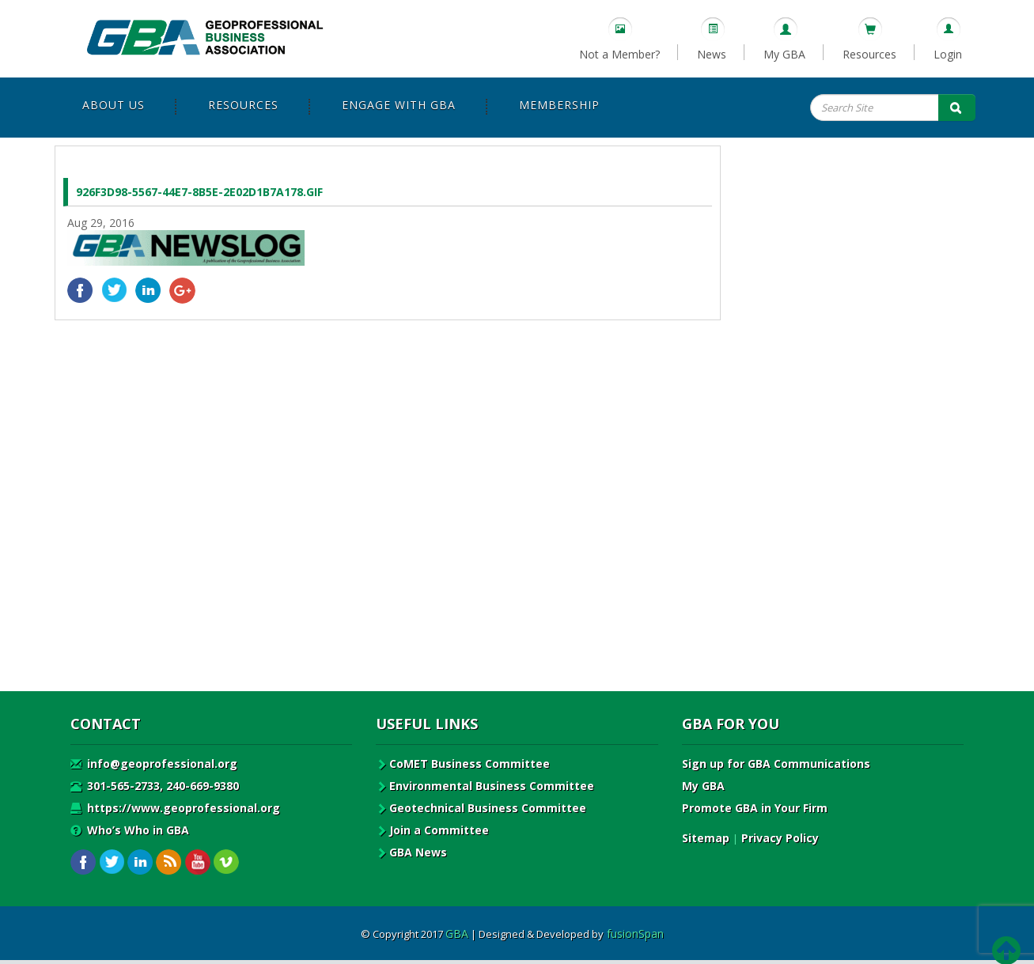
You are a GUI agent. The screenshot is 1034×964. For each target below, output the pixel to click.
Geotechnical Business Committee (481, 807)
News (711, 54)
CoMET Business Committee (463, 763)
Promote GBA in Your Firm (755, 807)
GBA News (411, 852)
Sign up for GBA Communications (776, 763)
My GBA (784, 54)
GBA (456, 933)
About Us (113, 104)
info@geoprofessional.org (153, 763)
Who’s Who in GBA (129, 829)
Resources (869, 54)
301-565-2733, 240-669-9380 (154, 785)
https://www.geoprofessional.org (175, 807)
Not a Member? (619, 54)
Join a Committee (432, 829)
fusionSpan (635, 933)
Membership (559, 104)
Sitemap (705, 837)
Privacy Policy (780, 837)
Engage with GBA (399, 104)
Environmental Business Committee (485, 785)
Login (948, 54)
